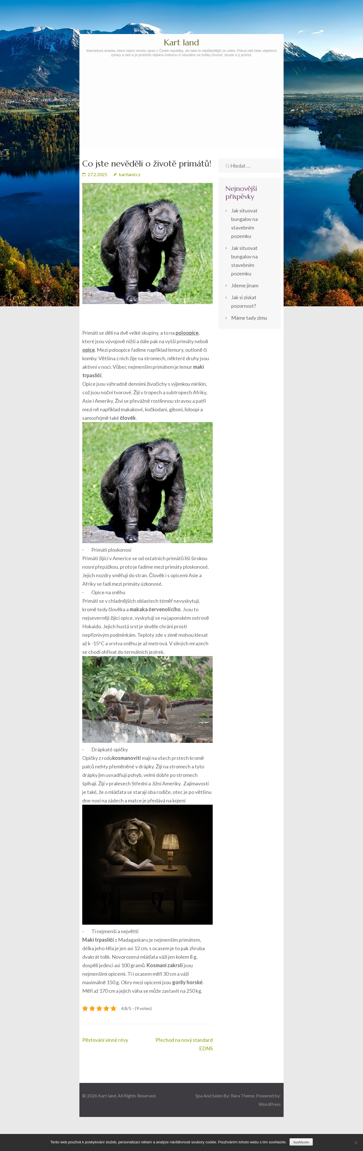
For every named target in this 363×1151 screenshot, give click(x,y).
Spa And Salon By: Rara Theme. (225, 1095)
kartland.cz (130, 174)
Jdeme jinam (244, 285)
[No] (356, 1142)
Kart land (181, 42)
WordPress (270, 1104)
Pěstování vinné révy (105, 1040)
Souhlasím (301, 1142)
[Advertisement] (181, 118)
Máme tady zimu (249, 318)
